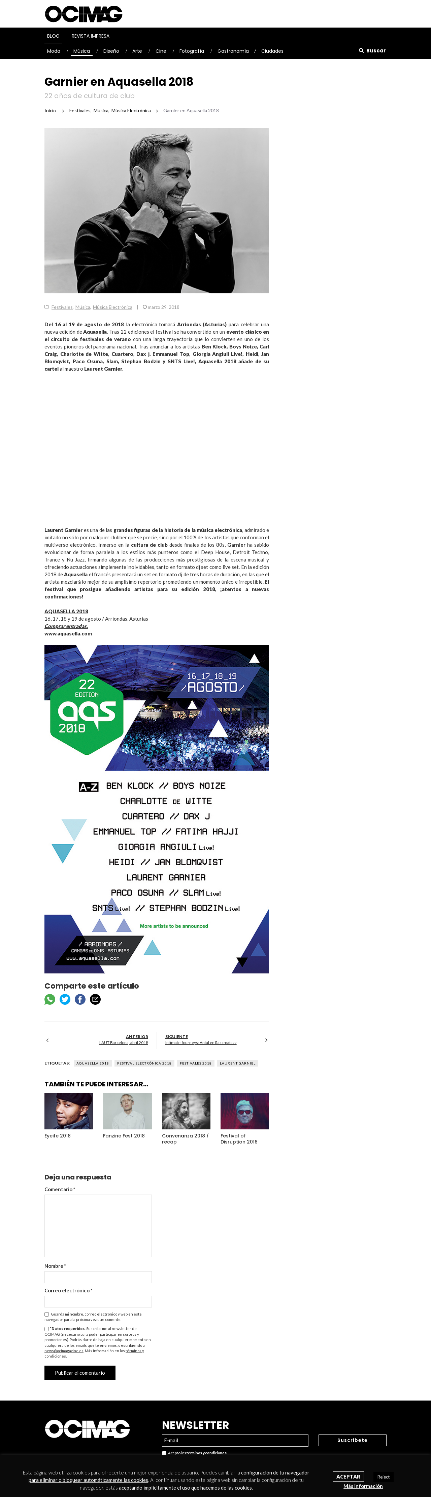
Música (81, 51)
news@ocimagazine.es (64, 1350)
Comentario (59, 1189)
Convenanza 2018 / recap (185, 1138)
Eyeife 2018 (57, 1135)
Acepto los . (194, 1453)
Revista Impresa (90, 36)
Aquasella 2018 (92, 1063)
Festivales (62, 307)
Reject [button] (383, 1477)
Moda (53, 51)
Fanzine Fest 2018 (124, 1135)
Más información (363, 1486)
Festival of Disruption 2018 (239, 1138)
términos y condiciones (206, 1453)
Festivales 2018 (196, 1063)
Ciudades (272, 51)
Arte (137, 51)
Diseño (111, 51)
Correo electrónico (68, 1290)
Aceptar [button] (348, 1476)
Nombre (55, 1266)
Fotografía (191, 51)
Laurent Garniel (238, 1063)
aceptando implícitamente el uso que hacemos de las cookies (185, 1488)
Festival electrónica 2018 (144, 1063)
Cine (161, 51)
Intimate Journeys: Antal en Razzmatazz (201, 1042)
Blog (53, 36)
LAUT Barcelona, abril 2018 (123, 1042)
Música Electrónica (112, 307)
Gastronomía (233, 51)
